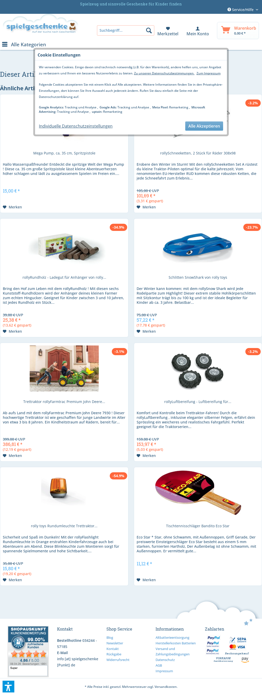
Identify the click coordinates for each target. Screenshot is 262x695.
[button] (8, 686)
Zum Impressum (208, 73)
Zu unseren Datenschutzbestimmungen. (164, 73)
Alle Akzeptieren (204, 126)
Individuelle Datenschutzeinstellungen (76, 126)
